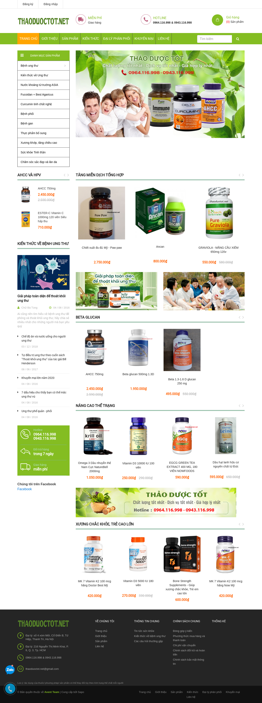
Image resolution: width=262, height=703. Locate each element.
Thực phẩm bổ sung (33, 133)
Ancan (160, 246)
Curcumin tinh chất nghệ (36, 104)
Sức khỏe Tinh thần (33, 152)
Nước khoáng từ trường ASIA (39, 85)
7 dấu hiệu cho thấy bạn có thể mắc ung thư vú (43, 394)
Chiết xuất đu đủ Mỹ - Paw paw (102, 247)
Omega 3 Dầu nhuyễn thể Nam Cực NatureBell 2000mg (94, 467)
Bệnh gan (27, 123)
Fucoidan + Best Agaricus (37, 94)
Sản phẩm (101, 641)
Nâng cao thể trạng (95, 405)
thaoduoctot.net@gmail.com (42, 668)
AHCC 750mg (46, 188)
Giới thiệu (50, 39)
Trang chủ (101, 630)
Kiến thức (90, 39)
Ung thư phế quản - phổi (36, 411)
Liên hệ (163, 39)
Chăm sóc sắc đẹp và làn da (39, 162)
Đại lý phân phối (116, 39)
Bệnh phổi (27, 113)
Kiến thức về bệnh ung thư (43, 244)
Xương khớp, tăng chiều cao (39, 142)
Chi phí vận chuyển (184, 645)
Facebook (24, 489)
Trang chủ (28, 39)
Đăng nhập (51, 4)
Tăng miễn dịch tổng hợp (100, 175)
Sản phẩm (70, 39)
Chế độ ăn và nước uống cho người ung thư (43, 338)
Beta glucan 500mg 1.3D (138, 374)
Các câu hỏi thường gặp (148, 641)
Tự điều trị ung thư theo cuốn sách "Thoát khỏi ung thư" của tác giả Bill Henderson (43, 359)
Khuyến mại (144, 39)
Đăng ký (28, 4)
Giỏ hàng (232, 17)
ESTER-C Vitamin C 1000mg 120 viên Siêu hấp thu (52, 217)
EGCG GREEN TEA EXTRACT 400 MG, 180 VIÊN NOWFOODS (182, 467)
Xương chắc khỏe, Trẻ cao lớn (105, 524)
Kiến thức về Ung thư (34, 75)
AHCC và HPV (29, 175)
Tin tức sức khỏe (144, 630)
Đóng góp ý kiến (182, 630)
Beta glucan (88, 317)
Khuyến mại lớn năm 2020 (37, 377)
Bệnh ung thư (29, 65)
